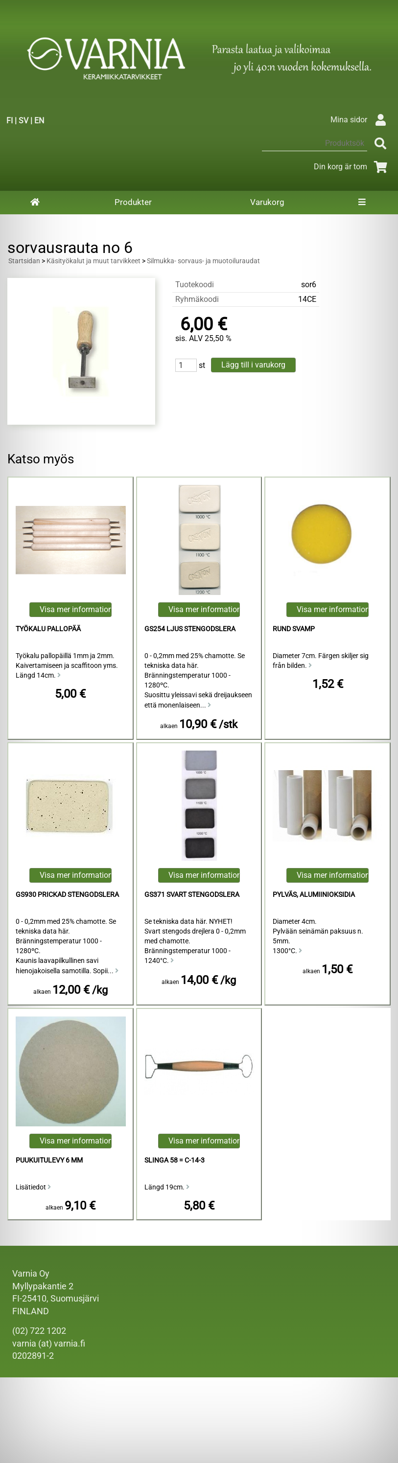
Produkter (133, 202)
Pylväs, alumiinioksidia (314, 895)
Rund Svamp (294, 629)
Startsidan (24, 261)
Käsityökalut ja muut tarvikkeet (93, 261)
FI (9, 120)
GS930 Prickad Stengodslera (67, 895)
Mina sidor (360, 119)
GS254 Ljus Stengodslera (189, 629)
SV (23, 120)
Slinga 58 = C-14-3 (174, 1160)
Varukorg (267, 202)
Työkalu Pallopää (48, 629)
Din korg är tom (352, 166)
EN (39, 120)
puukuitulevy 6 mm (49, 1160)
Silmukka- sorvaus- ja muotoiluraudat (203, 261)
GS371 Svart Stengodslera (191, 895)
